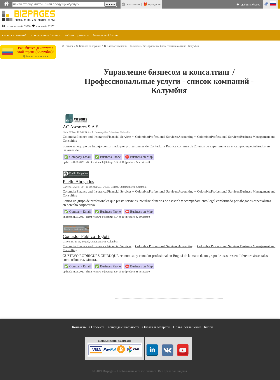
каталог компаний (14, 35)
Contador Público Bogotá (86, 236)
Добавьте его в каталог (35, 56)
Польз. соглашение (187, 327)
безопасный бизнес (106, 35)
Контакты (79, 327)
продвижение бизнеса (46, 35)
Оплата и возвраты (156, 327)
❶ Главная (67, 46)
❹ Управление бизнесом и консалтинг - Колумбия (171, 46)
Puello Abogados (78, 181)
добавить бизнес (251, 4)
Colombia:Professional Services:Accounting (164, 136)
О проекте (96, 327)
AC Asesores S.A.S (80, 126)
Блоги (208, 327)
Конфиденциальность (123, 327)
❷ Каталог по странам (88, 46)
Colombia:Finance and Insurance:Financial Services (97, 136)
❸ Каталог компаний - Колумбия (122, 46)
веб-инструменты (77, 35)
